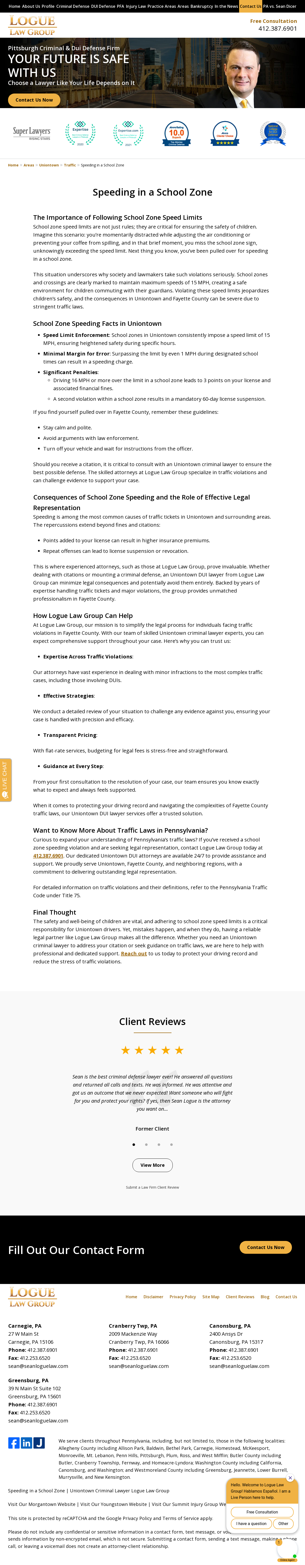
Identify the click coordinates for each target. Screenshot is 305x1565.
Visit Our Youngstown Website (113, 1504)
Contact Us (251, 6)
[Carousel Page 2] (146, 1144)
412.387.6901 (277, 28)
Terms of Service (180, 1518)
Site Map (211, 1297)
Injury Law (136, 6)
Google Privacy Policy (129, 1518)
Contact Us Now (34, 100)
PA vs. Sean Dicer (279, 6)
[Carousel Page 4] (171, 1144)
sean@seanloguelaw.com (38, 1366)
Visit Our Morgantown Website (41, 1504)
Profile (48, 6)
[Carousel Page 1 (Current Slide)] (133, 1144)
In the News (226, 6)
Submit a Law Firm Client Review (152, 1187)
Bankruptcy (202, 6)
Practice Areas (162, 6)
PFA (120, 6)
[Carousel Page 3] (159, 1144)
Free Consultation (273, 21)
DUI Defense (103, 6)
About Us (31, 6)
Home (14, 6)
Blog (265, 1297)
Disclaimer (153, 1297)
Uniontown (49, 165)
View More (153, 1165)
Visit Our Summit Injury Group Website (194, 1504)
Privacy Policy (183, 1297)
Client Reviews (240, 1297)
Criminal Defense (73, 6)
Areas (183, 6)
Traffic (70, 165)
